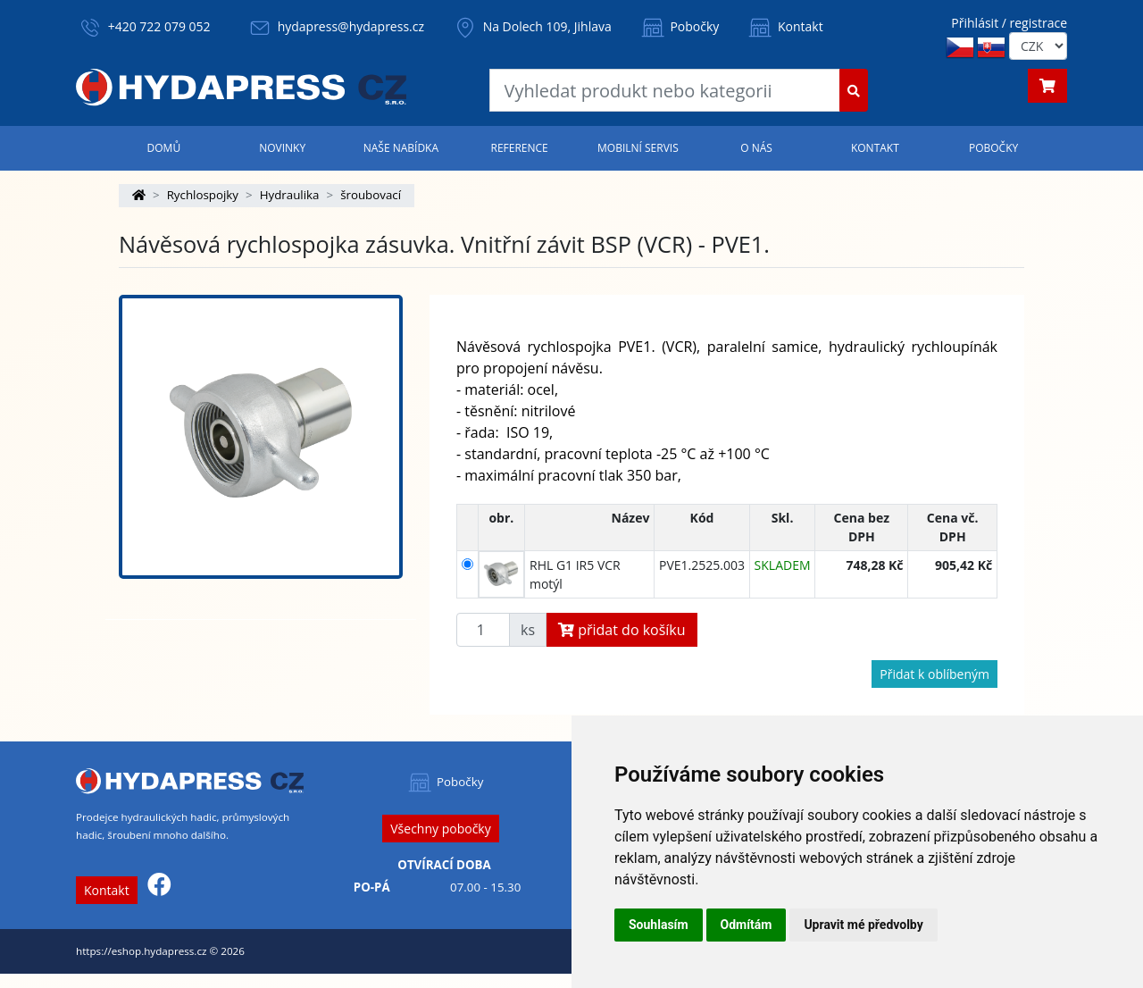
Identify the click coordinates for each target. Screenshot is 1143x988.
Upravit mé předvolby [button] (863, 924)
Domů (164, 147)
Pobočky (679, 26)
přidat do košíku (622, 630)
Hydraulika (290, 195)
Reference (518, 147)
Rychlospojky (202, 195)
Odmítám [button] (746, 924)
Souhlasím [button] (658, 924)
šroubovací (370, 195)
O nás (756, 147)
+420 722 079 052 (159, 26)
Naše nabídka (400, 147)
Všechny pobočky (440, 828)
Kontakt (784, 26)
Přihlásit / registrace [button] (1009, 22)
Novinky (282, 147)
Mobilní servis (638, 147)
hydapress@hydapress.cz (351, 26)
